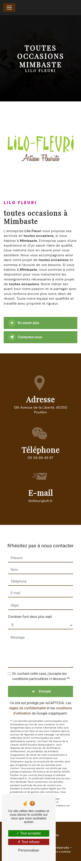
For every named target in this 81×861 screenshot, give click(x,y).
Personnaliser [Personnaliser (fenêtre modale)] (28, 850)
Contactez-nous (25, 337)
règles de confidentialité (27, 702)
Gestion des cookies (56, 852)
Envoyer (45, 686)
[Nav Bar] (9, 7)
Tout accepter (28, 833)
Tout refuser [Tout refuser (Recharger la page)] (29, 842)
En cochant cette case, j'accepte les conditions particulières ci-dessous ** (41, 670)
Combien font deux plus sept (30, 611)
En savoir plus (23, 323)
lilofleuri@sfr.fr (40, 495)
